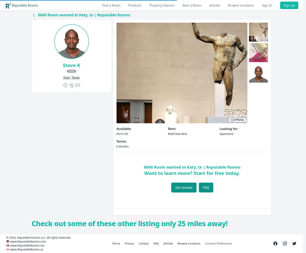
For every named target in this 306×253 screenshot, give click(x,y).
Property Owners (161, 5)
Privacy (129, 243)
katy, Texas (72, 77)
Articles (214, 5)
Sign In (267, 5)
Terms (116, 243)
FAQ (206, 187)
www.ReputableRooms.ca (26, 249)
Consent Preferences (218, 243)
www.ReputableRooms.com (28, 241)
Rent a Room (191, 5)
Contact (144, 243)
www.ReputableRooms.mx (27, 245)
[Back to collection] (34, 15)
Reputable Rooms (21, 5)
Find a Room (111, 5)
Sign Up (289, 5)
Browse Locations (241, 5)
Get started (183, 187)
